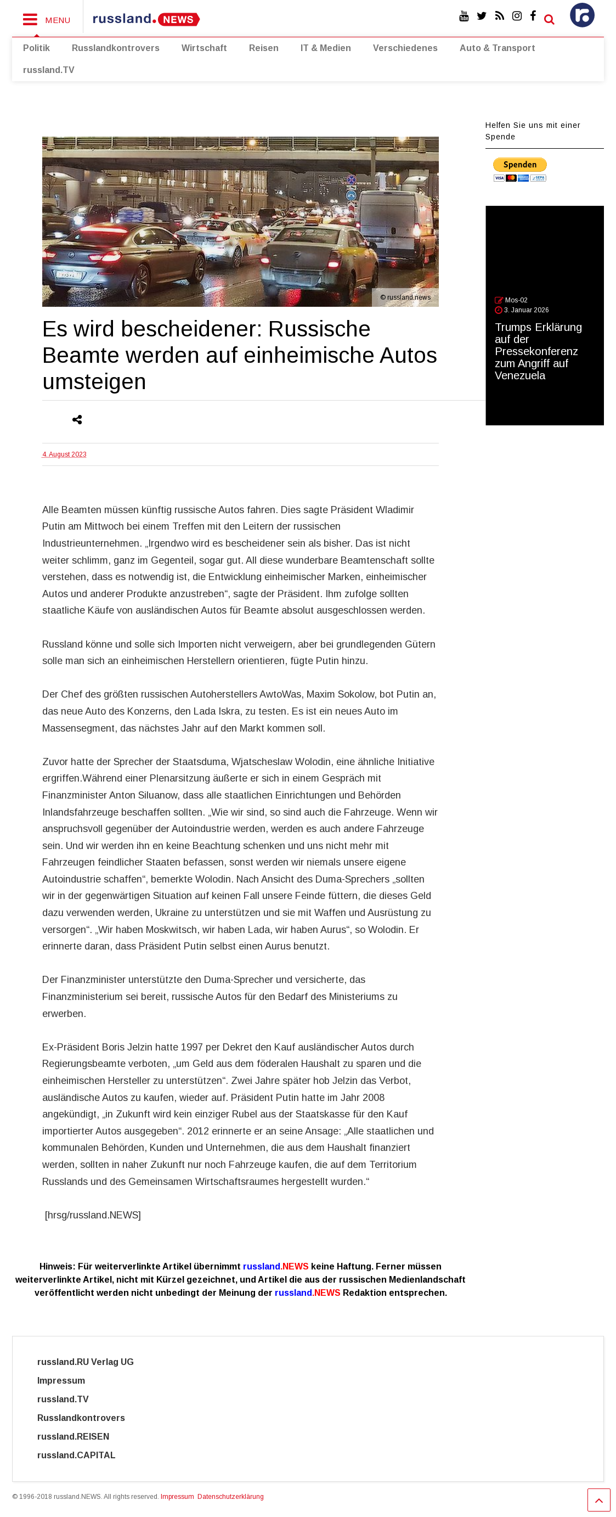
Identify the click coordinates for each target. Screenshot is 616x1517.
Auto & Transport (497, 48)
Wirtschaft (204, 48)
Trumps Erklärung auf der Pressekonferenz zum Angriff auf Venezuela (538, 351)
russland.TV (49, 70)
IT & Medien (326, 48)
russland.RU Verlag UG (85, 1362)
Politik (36, 48)
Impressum (71, 1380)
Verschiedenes (405, 48)
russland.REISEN (79, 1436)
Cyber (162, 1455)
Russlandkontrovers (116, 48)
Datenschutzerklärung (230, 1497)
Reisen (264, 48)
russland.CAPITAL (83, 1455)
